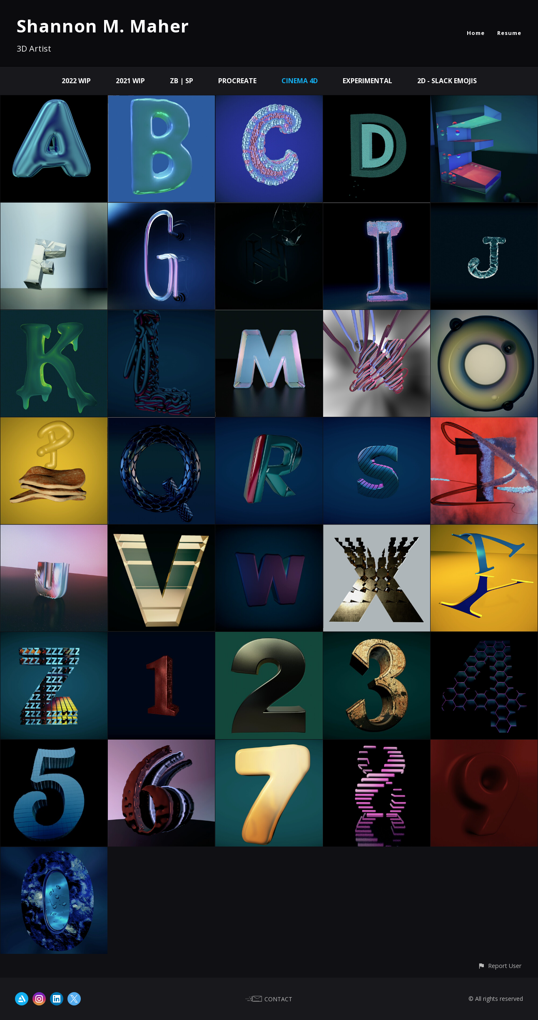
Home (476, 33)
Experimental (367, 80)
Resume (509, 33)
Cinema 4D (299, 80)
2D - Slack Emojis (447, 80)
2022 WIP (76, 80)
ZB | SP (181, 80)
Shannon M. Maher (103, 25)
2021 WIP (130, 80)
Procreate (237, 80)
